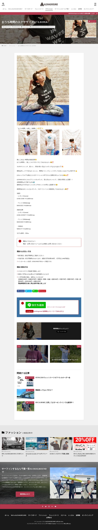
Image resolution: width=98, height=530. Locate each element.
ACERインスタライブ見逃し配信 (59, 453)
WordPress (67, 523)
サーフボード (28, 9)
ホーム (4, 9)
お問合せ (49, 517)
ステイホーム (43, 27)
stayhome (37, 27)
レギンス (51, 27)
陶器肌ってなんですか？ (44, 390)
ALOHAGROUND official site (54, 521)
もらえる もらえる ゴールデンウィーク (36, 454)
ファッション (49, 9)
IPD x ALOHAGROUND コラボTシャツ (12, 454)
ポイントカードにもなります (45, 307)
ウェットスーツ (39, 9)
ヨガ (48, 27)
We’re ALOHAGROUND (15, 9)
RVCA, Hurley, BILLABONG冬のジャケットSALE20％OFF (85, 454)
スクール (63, 515)
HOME (4, 45)
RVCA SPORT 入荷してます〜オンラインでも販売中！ (55, 402)
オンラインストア (89, 9)
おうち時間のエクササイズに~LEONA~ (27, 45)
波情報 (80, 9)
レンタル (73, 9)
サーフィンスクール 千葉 (61, 9)
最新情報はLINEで (25, 494)
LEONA (32, 27)
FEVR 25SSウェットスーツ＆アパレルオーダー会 (53, 377)
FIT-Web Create (51, 523)
